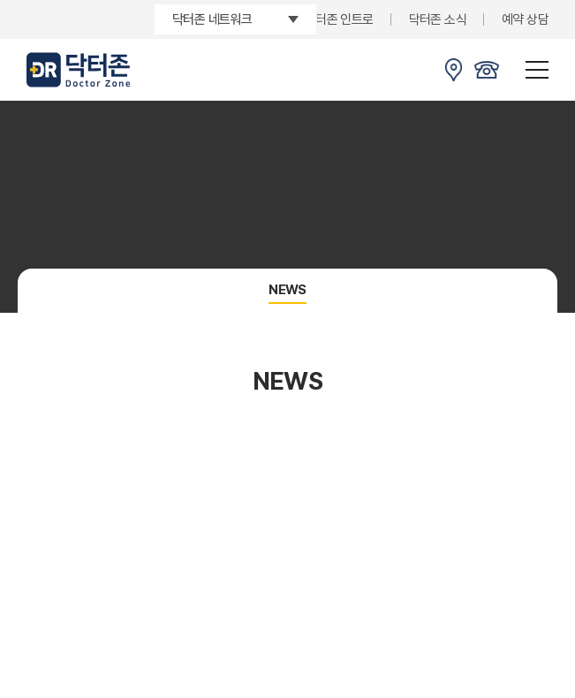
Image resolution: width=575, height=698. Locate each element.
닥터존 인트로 (339, 19)
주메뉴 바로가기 (0, 0)
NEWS (287, 290)
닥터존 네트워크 (212, 19)
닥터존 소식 (437, 19)
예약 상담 (525, 19)
